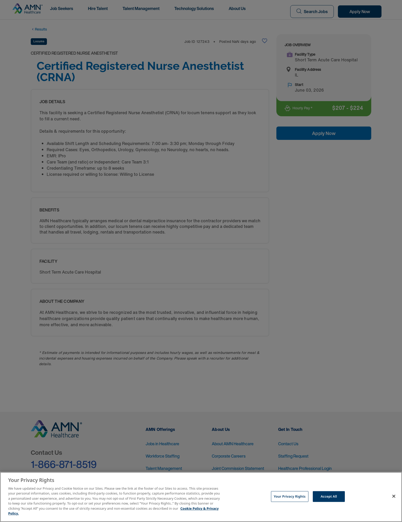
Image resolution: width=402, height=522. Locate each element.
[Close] (393, 496)
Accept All (329, 496)
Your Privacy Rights (290, 496)
